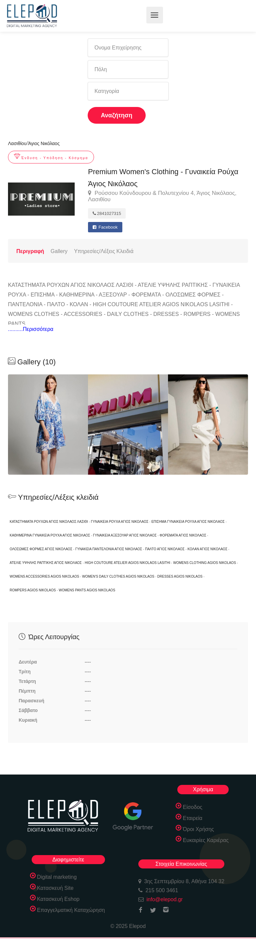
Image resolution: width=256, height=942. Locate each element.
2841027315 (107, 213)
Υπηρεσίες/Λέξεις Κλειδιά (103, 251)
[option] (128, 424)
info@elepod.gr (164, 899)
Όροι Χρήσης (198, 829)
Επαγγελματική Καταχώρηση (71, 910)
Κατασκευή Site (55, 888)
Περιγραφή (30, 251)
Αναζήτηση (117, 115)
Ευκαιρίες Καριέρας (206, 840)
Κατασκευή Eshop (58, 899)
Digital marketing (57, 877)
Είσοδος (192, 807)
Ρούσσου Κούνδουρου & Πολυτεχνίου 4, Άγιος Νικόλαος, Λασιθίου (162, 196)
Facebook (105, 227)
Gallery (59, 251)
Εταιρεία (192, 818)
